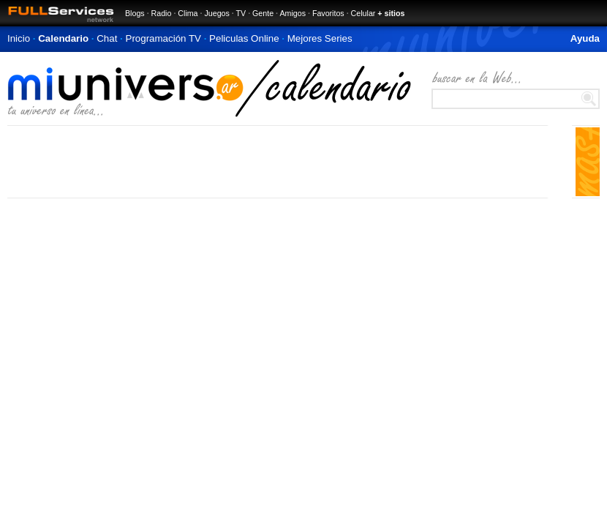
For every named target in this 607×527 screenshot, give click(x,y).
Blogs (135, 13)
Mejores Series (319, 38)
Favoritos (328, 13)
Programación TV (163, 38)
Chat (107, 38)
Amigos (292, 13)
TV (241, 13)
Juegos (216, 13)
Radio (161, 13)
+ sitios (390, 13)
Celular (363, 13)
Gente (263, 13)
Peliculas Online (244, 38)
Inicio (18, 38)
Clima (187, 13)
